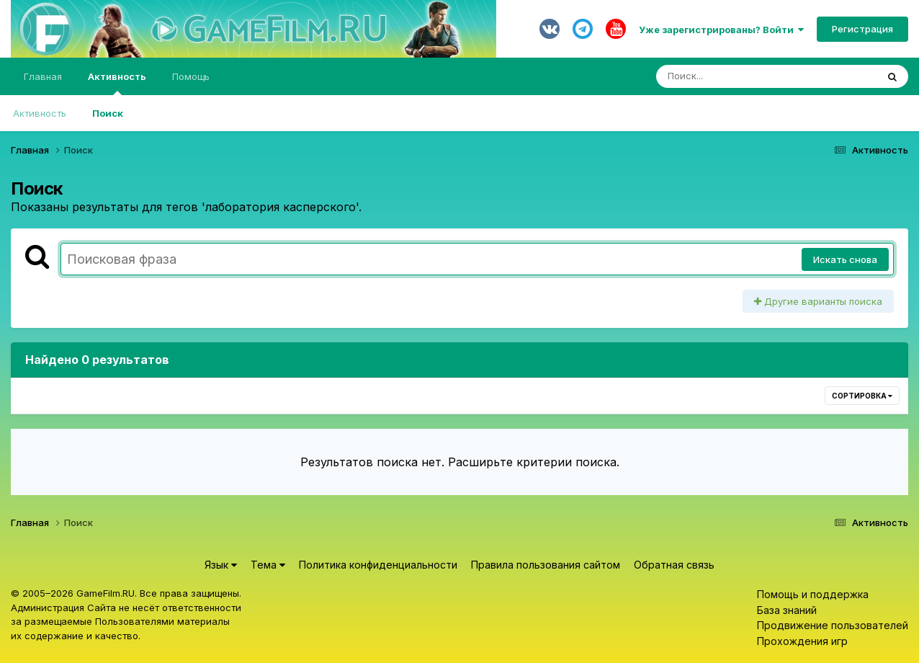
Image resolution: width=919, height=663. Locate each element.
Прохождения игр (802, 641)
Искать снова (845, 259)
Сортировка (862, 395)
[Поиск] (739, 76)
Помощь (191, 76)
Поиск (107, 113)
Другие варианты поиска (818, 301)
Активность (117, 83)
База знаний (787, 610)
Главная (43, 76)
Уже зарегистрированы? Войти (721, 29)
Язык (221, 565)
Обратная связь (674, 565)
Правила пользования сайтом (545, 565)
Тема (268, 565)
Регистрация (862, 29)
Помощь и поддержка (813, 594)
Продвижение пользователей (832, 625)
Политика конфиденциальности (378, 565)
